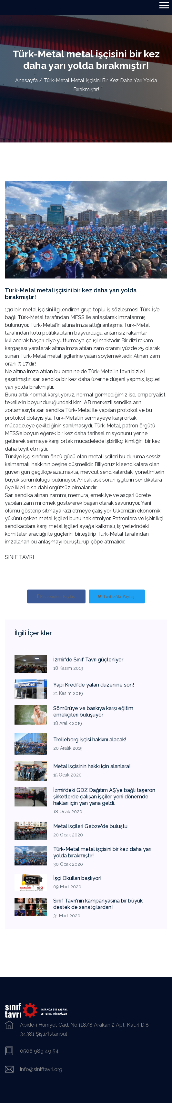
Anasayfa (26, 80)
